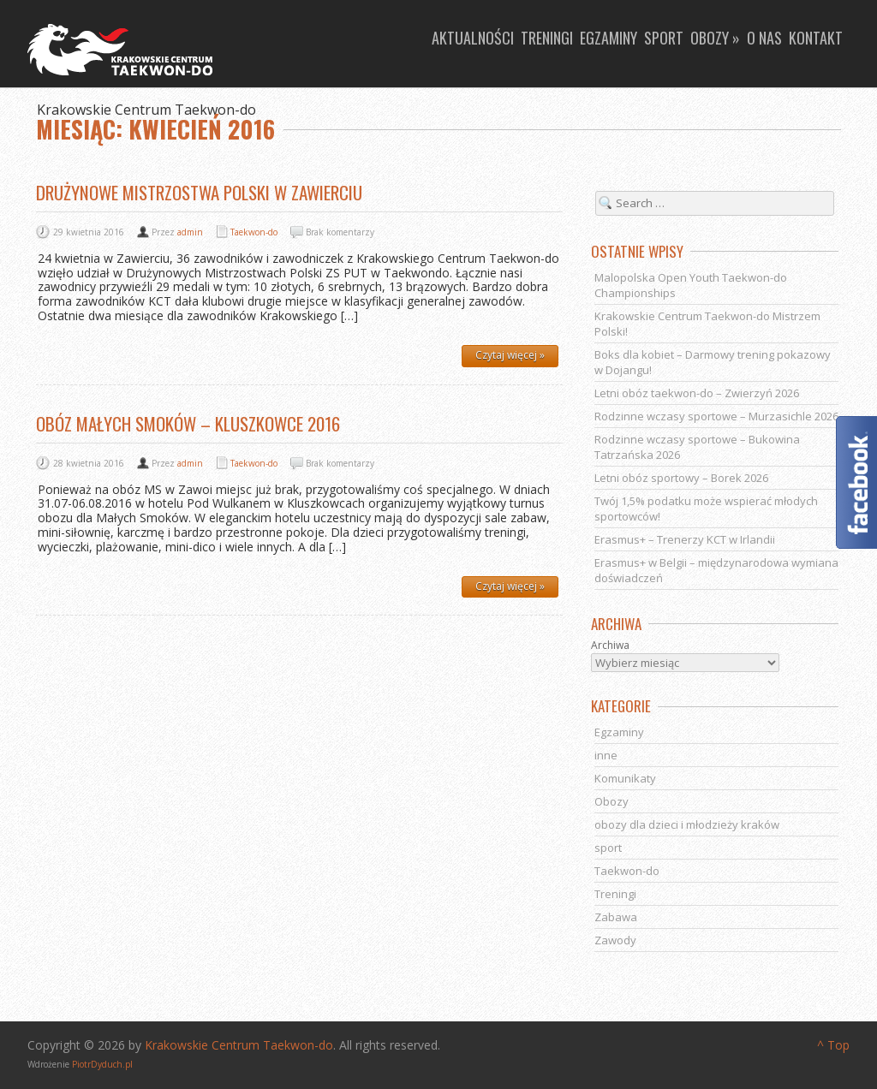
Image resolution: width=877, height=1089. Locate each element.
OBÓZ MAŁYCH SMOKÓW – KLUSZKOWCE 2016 (188, 423)
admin (190, 232)
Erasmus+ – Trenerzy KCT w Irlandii (684, 539)
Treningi (547, 37)
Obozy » (715, 37)
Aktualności (473, 37)
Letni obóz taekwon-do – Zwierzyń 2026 (696, 393)
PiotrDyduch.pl (102, 1064)
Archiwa (610, 645)
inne (605, 755)
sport (608, 847)
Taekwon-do (253, 232)
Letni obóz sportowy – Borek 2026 (681, 477)
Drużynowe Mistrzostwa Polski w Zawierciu (199, 192)
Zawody (615, 940)
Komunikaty (625, 778)
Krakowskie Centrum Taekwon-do (239, 1045)
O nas (764, 37)
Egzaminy (608, 37)
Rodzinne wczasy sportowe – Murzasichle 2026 (716, 416)
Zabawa (615, 917)
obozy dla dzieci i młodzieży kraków (686, 824)
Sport (663, 37)
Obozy (611, 801)
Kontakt (816, 37)
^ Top (833, 1045)
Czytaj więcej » (510, 355)
